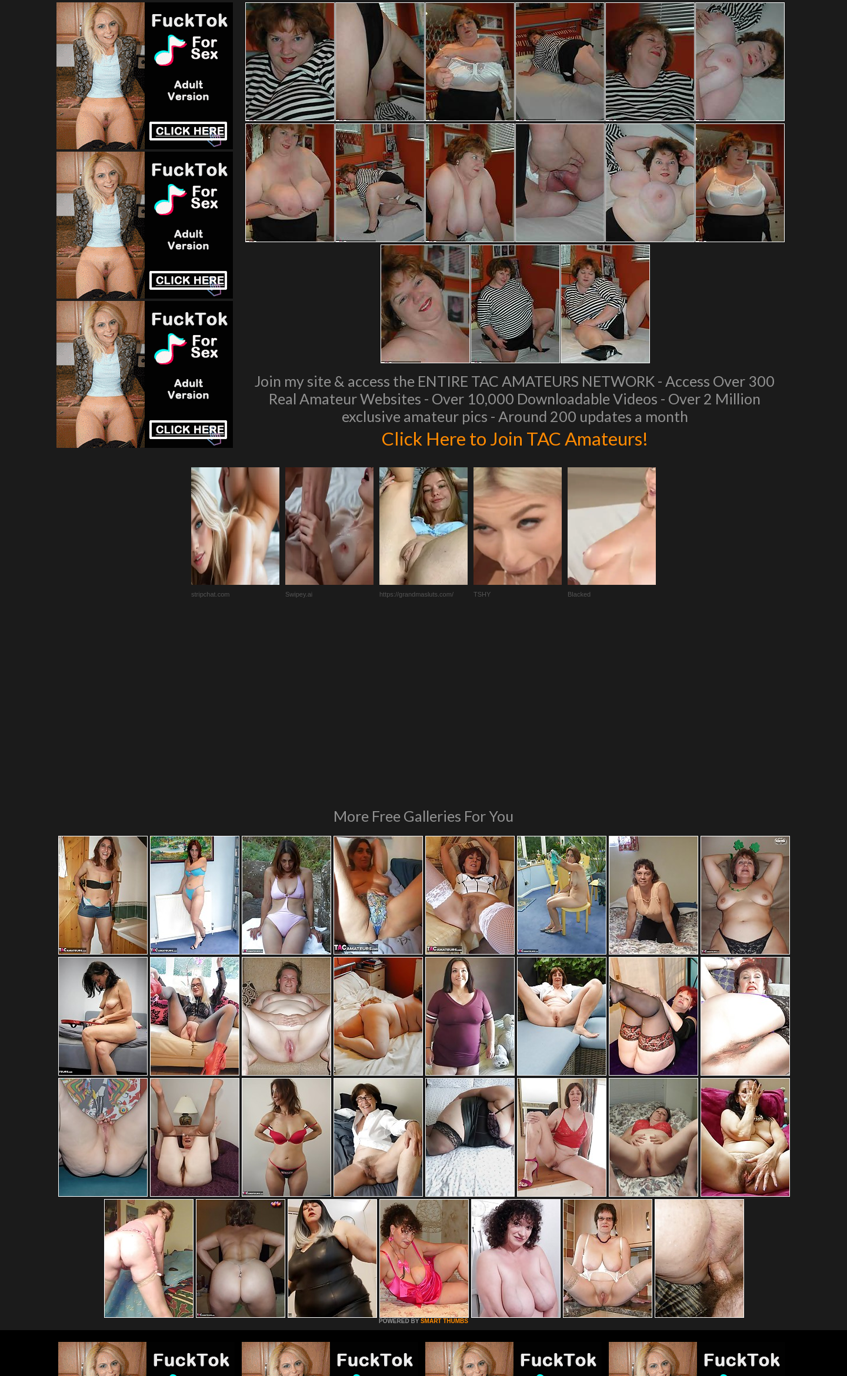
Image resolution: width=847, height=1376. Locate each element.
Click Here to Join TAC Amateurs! (515, 437)
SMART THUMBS (444, 1160)
